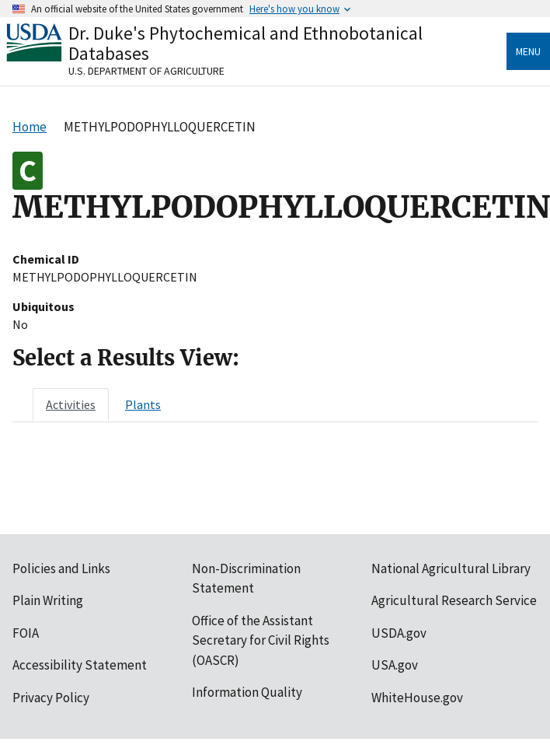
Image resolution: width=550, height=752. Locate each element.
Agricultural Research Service (454, 600)
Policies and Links (61, 568)
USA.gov (394, 664)
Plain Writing (47, 600)
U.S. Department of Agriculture (146, 71)
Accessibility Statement (79, 664)
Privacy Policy (50, 697)
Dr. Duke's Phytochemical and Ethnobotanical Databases (245, 43)
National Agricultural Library (451, 568)
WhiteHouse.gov (417, 697)
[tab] (70, 404)
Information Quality (247, 692)
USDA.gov (398, 633)
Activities (71, 404)
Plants (143, 404)
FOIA (25, 633)
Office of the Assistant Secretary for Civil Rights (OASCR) (260, 640)
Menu (528, 51)
